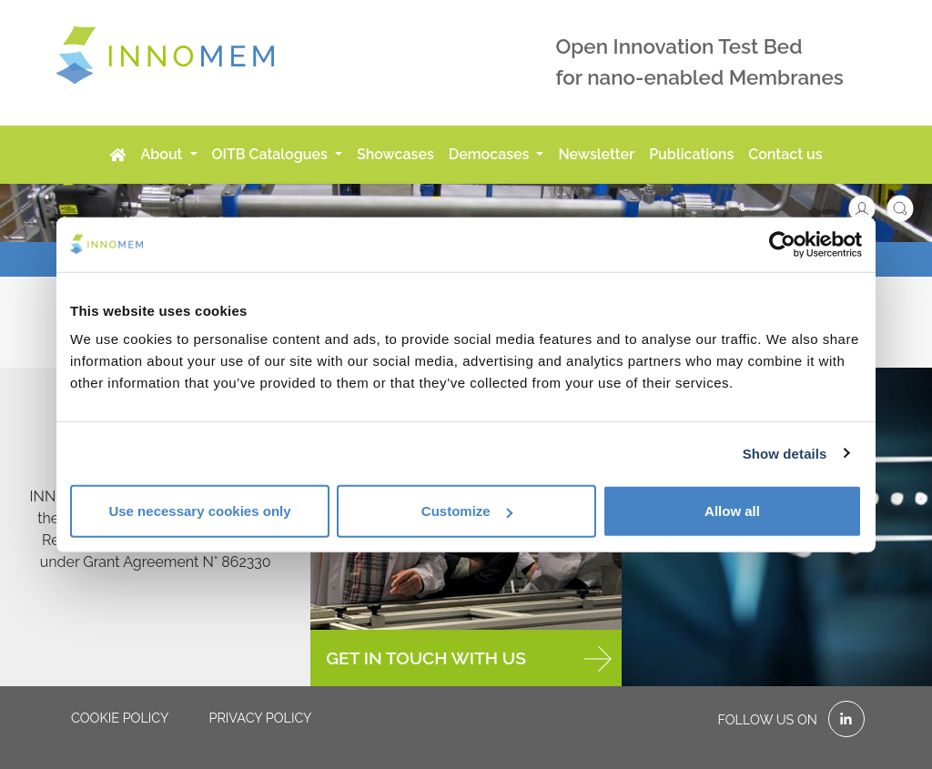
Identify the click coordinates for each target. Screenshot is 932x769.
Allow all (732, 511)
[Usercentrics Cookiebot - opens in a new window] (782, 244)
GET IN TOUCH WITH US (468, 659)
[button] (871, 207)
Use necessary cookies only (199, 511)
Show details (785, 452)
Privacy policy (259, 717)
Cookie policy (119, 717)
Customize (466, 511)
